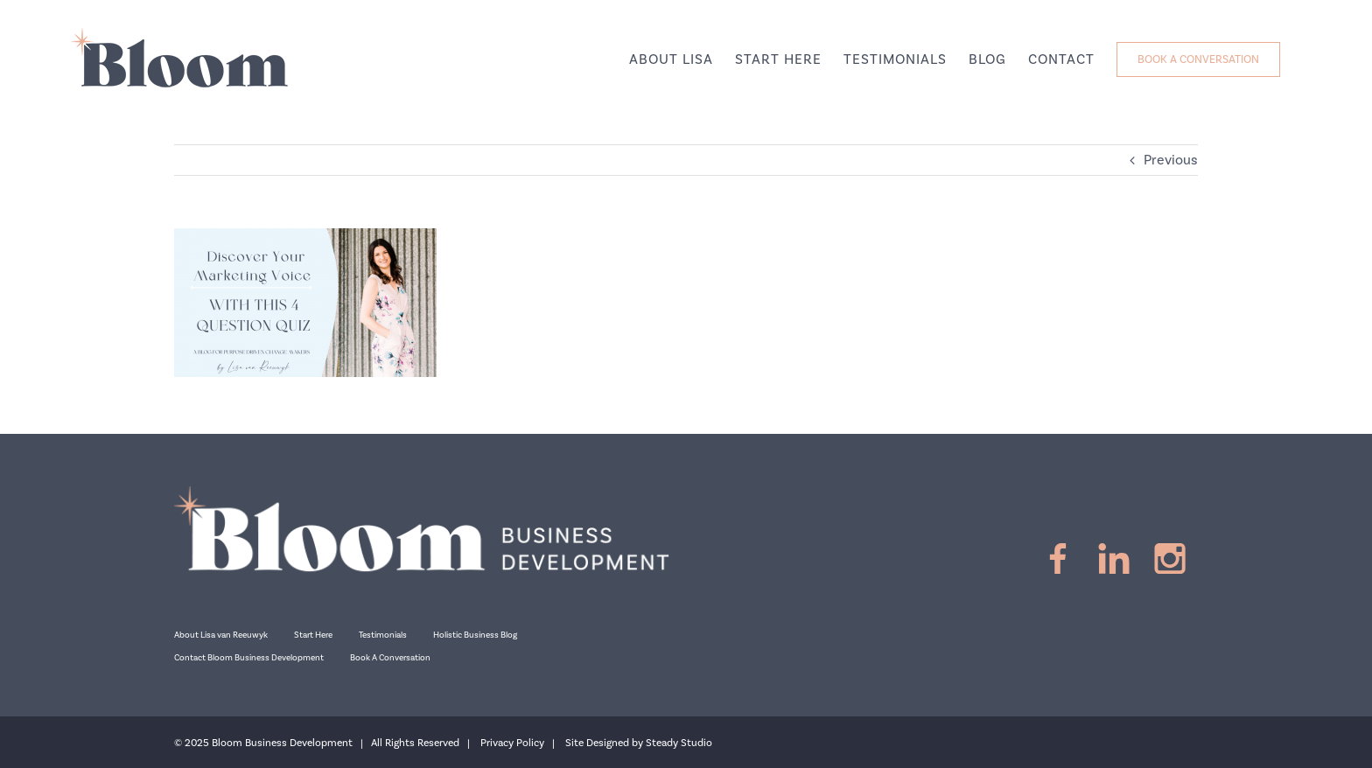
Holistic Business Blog (475, 635)
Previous (1171, 160)
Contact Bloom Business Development (249, 658)
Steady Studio (679, 743)
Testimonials (383, 635)
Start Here (313, 635)
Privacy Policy (512, 743)
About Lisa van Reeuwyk (221, 635)
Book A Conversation (390, 658)
